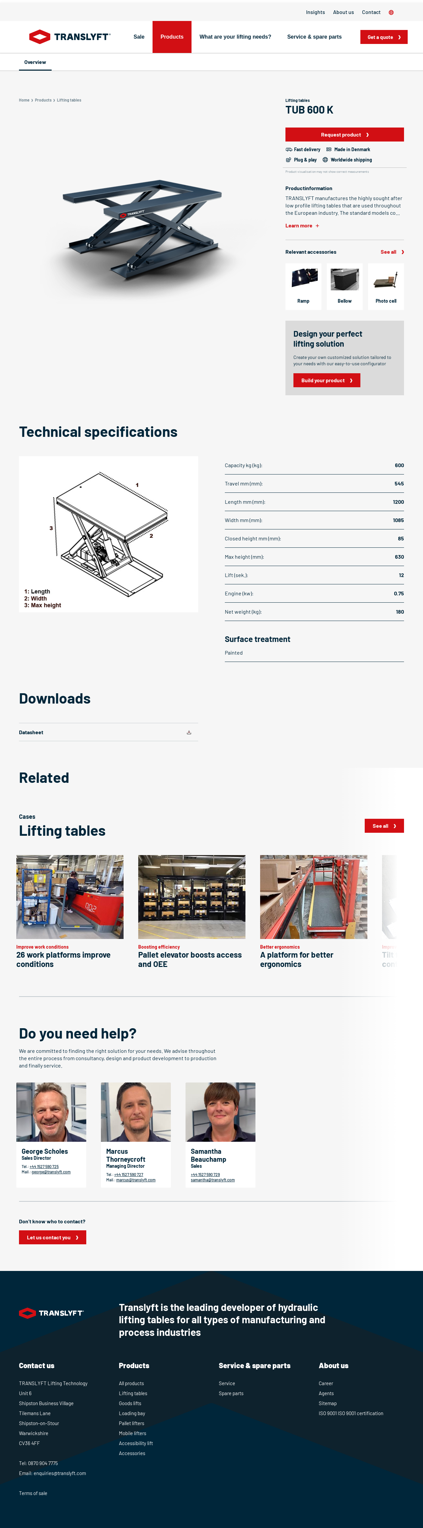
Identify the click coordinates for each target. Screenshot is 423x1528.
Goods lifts (130, 1403)
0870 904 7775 (43, 1463)
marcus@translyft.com (136, 1179)
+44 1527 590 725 (44, 1166)
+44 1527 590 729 (205, 1174)
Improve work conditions (42, 947)
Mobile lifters (132, 1433)
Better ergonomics (280, 947)
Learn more (298, 225)
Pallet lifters (131, 1423)
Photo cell (386, 301)
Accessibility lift (136, 1443)
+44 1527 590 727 (128, 1174)
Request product (341, 134)
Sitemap (328, 1403)
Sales (196, 1166)
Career (326, 1383)
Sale (139, 37)
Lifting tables (133, 1393)
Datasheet (31, 732)
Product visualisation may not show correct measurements (327, 171)
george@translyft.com (51, 1171)
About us (343, 12)
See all (388, 251)
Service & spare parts (314, 37)
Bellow (345, 301)
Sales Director (36, 1158)
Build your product (323, 380)
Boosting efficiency (159, 947)
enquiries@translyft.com (60, 1473)
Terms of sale (33, 1493)
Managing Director (125, 1166)
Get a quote (381, 37)
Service (227, 1383)
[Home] (70, 37)
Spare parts (231, 1393)
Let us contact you (49, 1237)
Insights (315, 12)
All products (131, 1383)
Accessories (132, 1453)
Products (172, 37)
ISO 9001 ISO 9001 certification (351, 1413)
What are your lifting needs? (235, 37)
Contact (371, 12)
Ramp (303, 301)
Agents (326, 1393)
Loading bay (132, 1413)
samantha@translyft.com (213, 1179)
